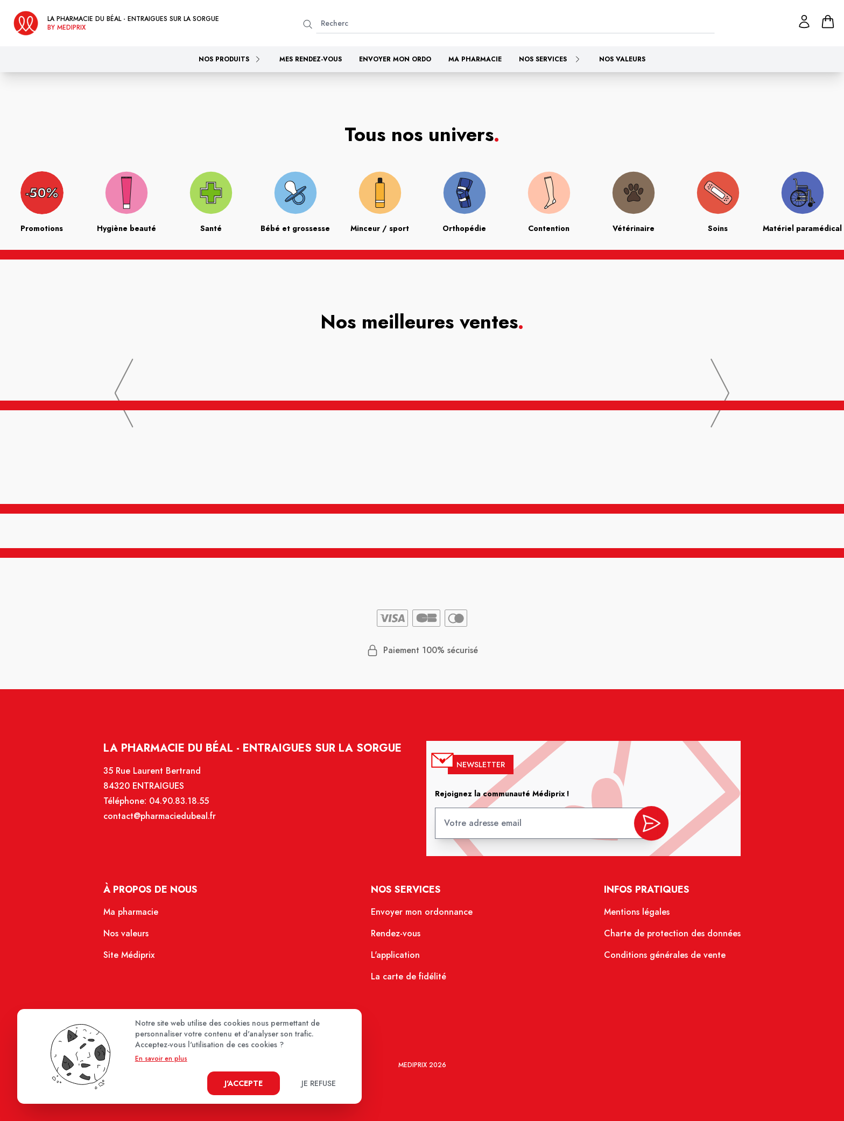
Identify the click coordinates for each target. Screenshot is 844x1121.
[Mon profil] (804, 21)
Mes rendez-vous (310, 59)
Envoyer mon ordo (395, 59)
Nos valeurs (622, 59)
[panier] (827, 21)
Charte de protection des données (662, 938)
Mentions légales (628, 918)
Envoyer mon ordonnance (422, 918)
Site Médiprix (140, 959)
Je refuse (318, 1083)
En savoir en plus (161, 1058)
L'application (396, 959)
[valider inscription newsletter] (642, 830)
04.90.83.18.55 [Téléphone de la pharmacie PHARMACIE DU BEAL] (188, 811)
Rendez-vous (396, 938)
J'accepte (243, 1083)
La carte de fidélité (409, 980)
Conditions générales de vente (655, 959)
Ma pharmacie (475, 59)
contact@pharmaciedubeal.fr (170, 826)
